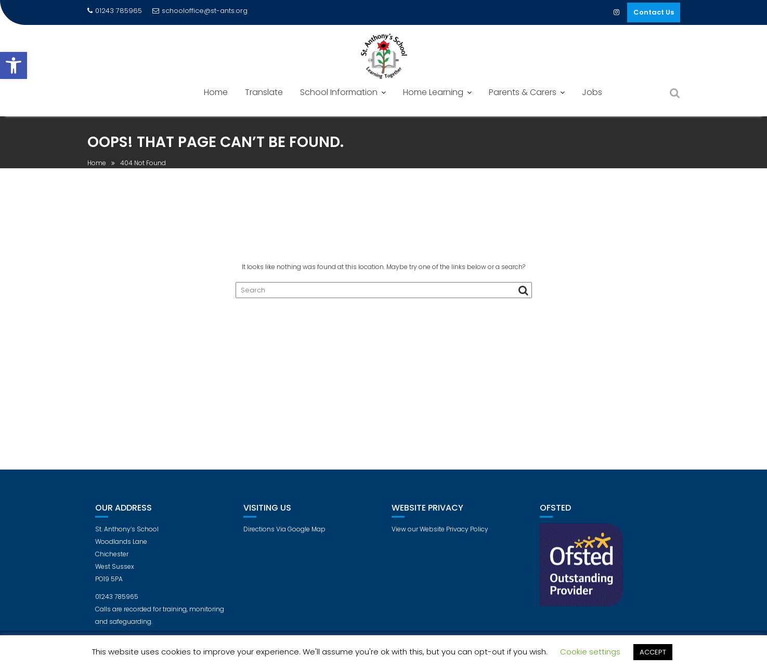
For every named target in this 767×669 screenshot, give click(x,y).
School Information (339, 92)
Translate (264, 92)
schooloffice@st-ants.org (200, 11)
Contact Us (653, 12)
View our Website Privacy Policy (440, 534)
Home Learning (433, 92)
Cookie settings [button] (590, 651)
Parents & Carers (522, 92)
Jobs (592, 92)
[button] (13, 65)
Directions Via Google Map (284, 534)
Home (216, 92)
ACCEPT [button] (653, 652)
